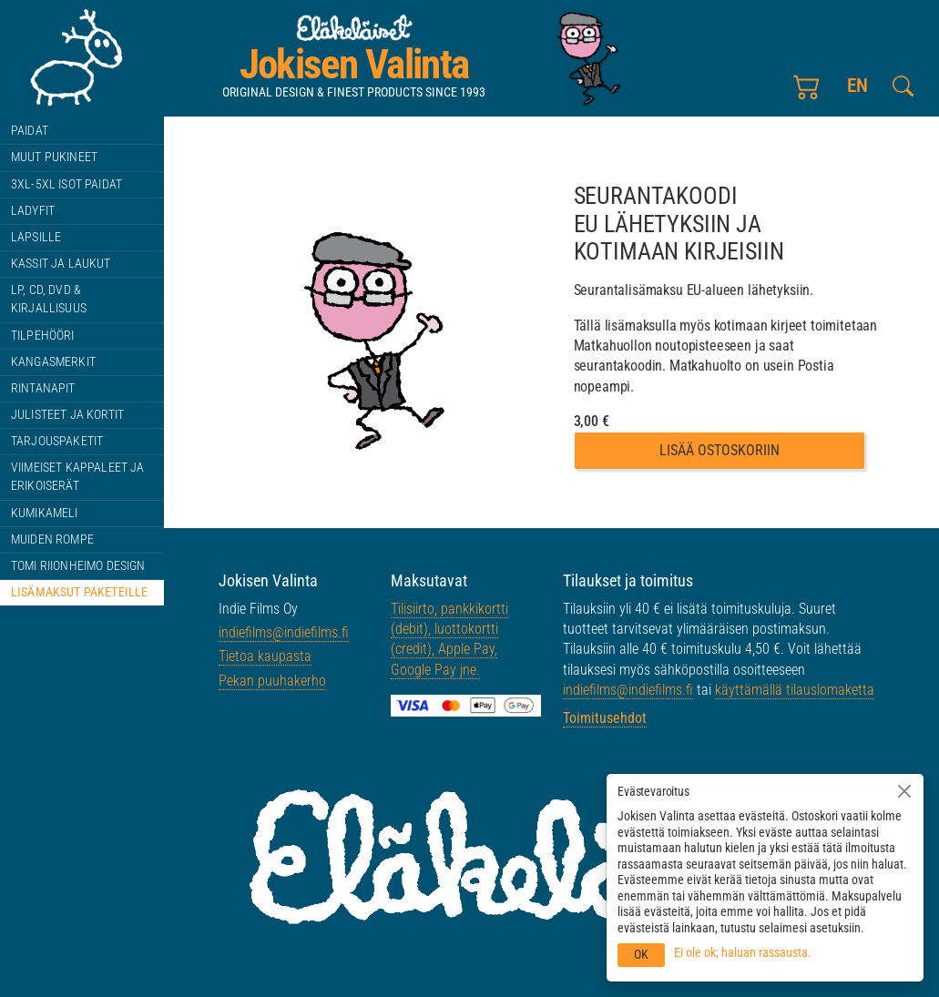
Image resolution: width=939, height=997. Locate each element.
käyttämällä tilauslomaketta (794, 689)
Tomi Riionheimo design (78, 566)
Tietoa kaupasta (265, 656)
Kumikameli (44, 513)
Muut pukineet (54, 157)
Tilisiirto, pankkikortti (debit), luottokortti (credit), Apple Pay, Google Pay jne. (449, 639)
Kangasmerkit (53, 362)
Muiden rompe (52, 539)
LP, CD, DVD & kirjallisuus (49, 299)
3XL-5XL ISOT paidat (66, 184)
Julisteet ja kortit (67, 414)
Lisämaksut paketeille (79, 592)
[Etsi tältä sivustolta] (903, 85)
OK (641, 954)
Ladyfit (33, 211)
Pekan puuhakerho (272, 680)
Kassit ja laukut (61, 263)
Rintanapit (43, 388)
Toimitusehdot (605, 718)
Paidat (29, 130)
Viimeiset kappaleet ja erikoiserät (78, 476)
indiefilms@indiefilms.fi (284, 632)
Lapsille (36, 237)
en (856, 85)
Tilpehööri (43, 335)
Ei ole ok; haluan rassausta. (742, 952)
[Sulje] (904, 791)
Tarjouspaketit (57, 441)
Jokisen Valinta (354, 64)
